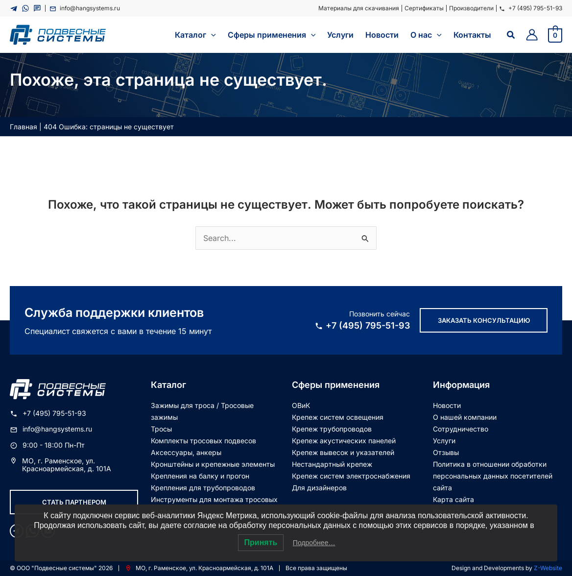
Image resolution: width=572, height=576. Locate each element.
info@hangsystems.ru (84, 8)
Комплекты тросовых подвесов (203, 440)
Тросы (161, 429)
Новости (447, 405)
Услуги (444, 440)
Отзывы (446, 452)
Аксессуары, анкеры (186, 452)
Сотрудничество (460, 429)
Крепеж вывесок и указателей (343, 452)
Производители (471, 8)
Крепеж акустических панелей (344, 440)
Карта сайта (453, 499)
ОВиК (301, 405)
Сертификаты (424, 8)
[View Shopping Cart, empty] (555, 35)
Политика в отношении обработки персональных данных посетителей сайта (492, 476)
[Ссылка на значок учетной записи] (531, 34)
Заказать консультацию (484, 320)
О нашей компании (465, 417)
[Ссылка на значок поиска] (511, 35)
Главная (23, 126)
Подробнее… (314, 543)
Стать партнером (74, 502)
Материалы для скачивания (358, 8)
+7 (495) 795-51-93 (530, 8)
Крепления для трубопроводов (203, 487)
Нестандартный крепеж (332, 464)
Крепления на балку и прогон (200, 476)
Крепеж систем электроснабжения (351, 476)
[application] (211, 35)
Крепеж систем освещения (337, 417)
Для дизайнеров (319, 487)
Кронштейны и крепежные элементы (213, 464)
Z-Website (548, 568)
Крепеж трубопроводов (332, 429)
